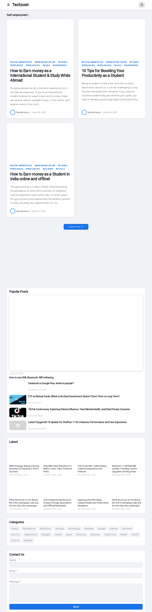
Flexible (63, 62)
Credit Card (110, 534)
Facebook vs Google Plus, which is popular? (51, 383)
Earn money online (45, 62)
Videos (14, 528)
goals (47, 65)
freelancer (17, 65)
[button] (9, 5)
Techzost (20, 5)
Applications (31, 534)
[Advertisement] (76, 258)
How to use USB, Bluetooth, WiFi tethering (31, 377)
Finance (15, 540)
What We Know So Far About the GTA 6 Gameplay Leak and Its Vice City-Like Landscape (24, 503)
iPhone (134, 534)
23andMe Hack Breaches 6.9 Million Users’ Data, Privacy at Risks (57, 469)
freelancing (33, 65)
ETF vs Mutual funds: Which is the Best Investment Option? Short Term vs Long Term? (74, 396)
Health (123, 534)
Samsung (81, 534)
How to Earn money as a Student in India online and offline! (40, 176)
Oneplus (28, 540)
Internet (114, 528)
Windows (127, 528)
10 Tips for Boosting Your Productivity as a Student (103, 73)
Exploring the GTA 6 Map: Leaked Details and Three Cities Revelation (93, 503)
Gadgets (46, 534)
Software (95, 534)
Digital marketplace (21, 62)
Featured (88, 528)
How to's (15, 534)
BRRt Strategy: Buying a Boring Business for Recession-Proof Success (24, 469)
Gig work (48, 169)
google (101, 528)
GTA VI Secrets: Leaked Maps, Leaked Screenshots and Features (92, 469)
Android (59, 528)
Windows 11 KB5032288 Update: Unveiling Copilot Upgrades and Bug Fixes (124, 469)
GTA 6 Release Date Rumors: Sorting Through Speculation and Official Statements (57, 503)
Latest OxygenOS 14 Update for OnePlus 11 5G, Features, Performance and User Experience (77, 422)
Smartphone (29, 528)
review (58, 534)
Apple (69, 534)
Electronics (45, 528)
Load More (74, 226)
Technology (74, 528)
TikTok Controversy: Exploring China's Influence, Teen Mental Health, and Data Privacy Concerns (79, 409)
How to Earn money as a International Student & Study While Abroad (40, 76)
